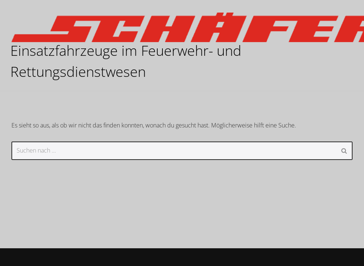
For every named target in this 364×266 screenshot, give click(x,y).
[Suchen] (173, 150)
